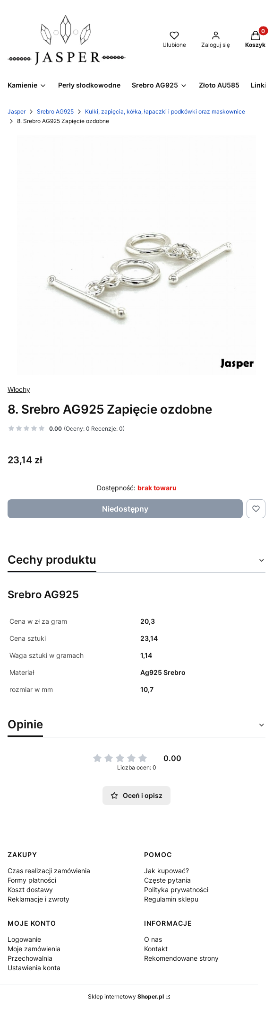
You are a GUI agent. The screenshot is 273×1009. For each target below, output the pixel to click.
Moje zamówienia (34, 949)
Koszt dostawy (30, 889)
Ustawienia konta (34, 968)
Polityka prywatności (176, 889)
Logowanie (24, 939)
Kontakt (156, 949)
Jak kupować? (166, 871)
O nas (153, 939)
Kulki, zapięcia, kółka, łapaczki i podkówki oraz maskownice (165, 111)
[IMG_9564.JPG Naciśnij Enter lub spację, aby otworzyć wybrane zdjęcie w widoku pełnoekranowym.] (136, 255)
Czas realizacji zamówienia (49, 871)
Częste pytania (167, 880)
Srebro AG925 (55, 111)
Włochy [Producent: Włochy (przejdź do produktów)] (19, 389)
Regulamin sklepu (171, 899)
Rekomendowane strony (181, 958)
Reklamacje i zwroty (38, 899)
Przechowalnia (30, 958)
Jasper (17, 111)
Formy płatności (32, 880)
